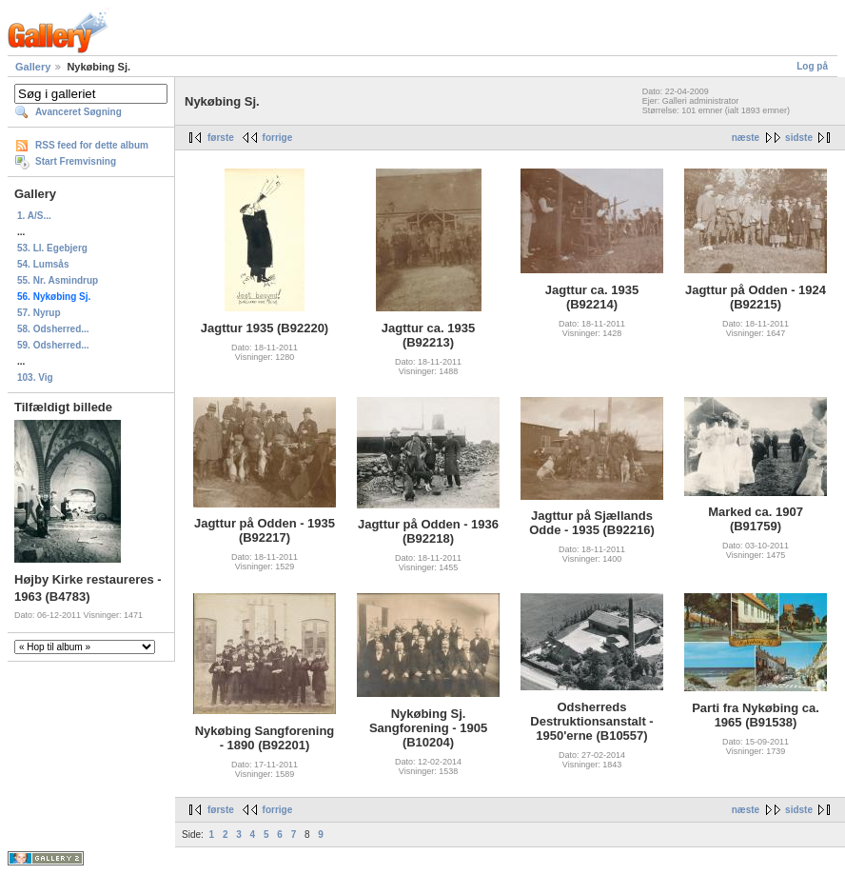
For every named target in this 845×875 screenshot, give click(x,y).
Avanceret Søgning (78, 112)
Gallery (32, 66)
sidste (799, 137)
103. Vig (35, 377)
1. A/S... (34, 215)
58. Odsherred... (53, 329)
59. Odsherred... (53, 345)
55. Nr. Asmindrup (57, 280)
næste (745, 137)
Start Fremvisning (75, 161)
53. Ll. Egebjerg (52, 248)
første (220, 137)
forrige (278, 137)
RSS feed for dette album (91, 145)
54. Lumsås (43, 264)
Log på (812, 66)
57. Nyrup (39, 313)
